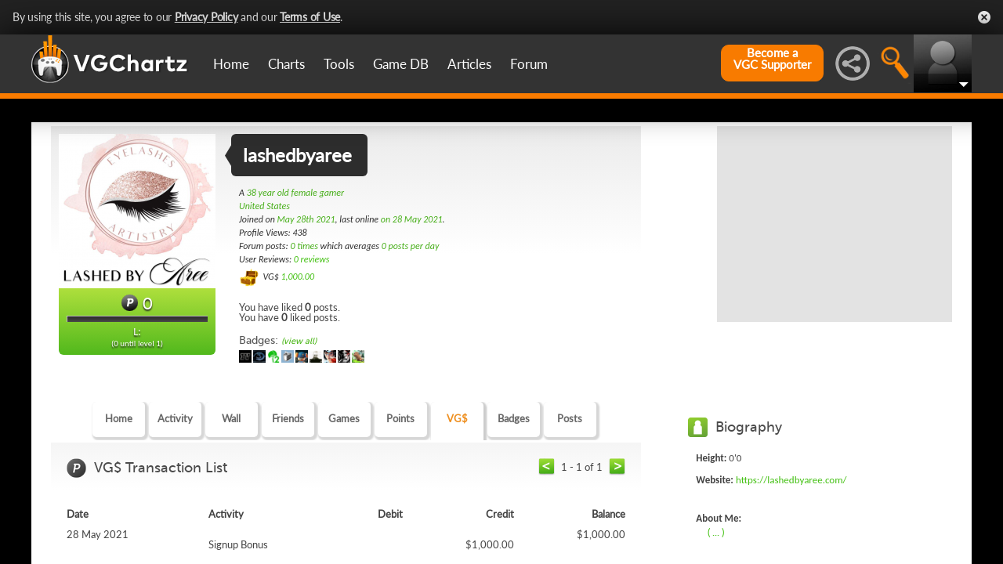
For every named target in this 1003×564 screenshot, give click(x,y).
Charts (286, 64)
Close (984, 17)
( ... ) (716, 532)
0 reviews (312, 259)
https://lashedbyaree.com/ (791, 480)
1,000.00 (297, 276)
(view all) (299, 341)
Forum (529, 64)
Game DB (401, 64)
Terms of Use (310, 17)
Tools (339, 64)
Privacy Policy (206, 17)
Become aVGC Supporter (772, 58)
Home (231, 64)
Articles (469, 64)
